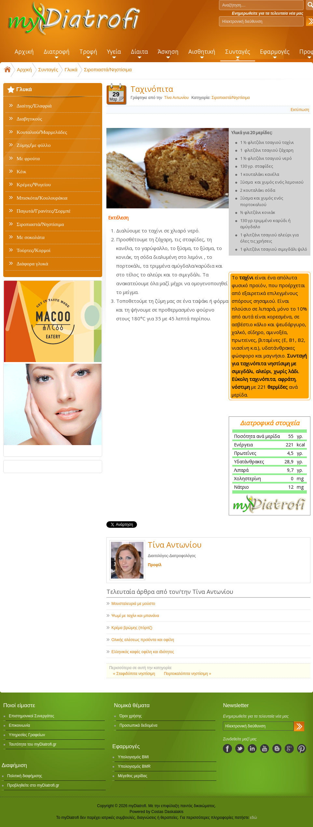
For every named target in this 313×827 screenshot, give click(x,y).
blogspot (276, 748)
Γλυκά (70, 69)
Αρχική (24, 69)
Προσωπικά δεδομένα (138, 725)
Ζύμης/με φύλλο (33, 145)
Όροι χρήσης (130, 716)
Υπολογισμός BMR (134, 766)
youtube (264, 748)
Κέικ (21, 172)
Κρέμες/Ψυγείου (34, 185)
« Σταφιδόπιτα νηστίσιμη (134, 673)
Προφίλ (154, 565)
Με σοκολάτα (31, 237)
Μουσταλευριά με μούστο (133, 603)
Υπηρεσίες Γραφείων (27, 735)
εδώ (253, 817)
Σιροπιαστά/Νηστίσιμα (108, 69)
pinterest (301, 748)
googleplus (289, 748)
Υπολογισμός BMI (133, 757)
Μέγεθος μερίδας (132, 776)
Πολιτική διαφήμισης (24, 776)
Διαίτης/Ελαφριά (34, 106)
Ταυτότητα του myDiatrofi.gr (32, 744)
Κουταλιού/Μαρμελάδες (42, 132)
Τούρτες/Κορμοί (33, 250)
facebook (227, 748)
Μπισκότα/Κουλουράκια (42, 198)
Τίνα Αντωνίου (176, 97)
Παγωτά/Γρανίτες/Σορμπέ (44, 211)
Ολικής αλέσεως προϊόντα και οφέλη (142, 640)
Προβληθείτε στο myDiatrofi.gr (33, 785)
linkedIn (252, 748)
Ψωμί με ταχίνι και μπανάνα (135, 615)
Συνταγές (48, 69)
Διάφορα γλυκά (32, 264)
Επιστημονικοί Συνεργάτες (31, 716)
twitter (239, 748)
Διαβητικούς (29, 119)
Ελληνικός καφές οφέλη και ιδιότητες (142, 652)
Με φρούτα (28, 158)
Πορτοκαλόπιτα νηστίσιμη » (187, 673)
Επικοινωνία (19, 725)
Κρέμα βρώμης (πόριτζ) (131, 627)
